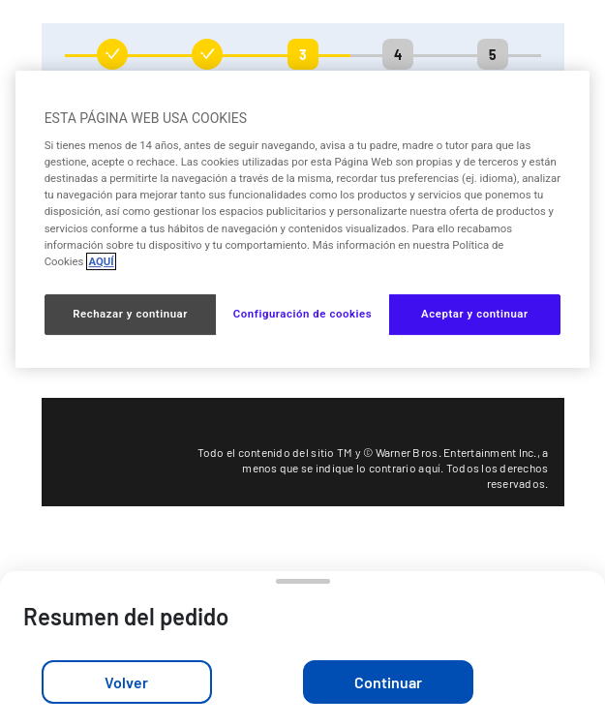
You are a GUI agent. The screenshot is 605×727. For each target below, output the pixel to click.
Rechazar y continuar (130, 313)
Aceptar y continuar (475, 313)
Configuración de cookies (302, 313)
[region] (302, 219)
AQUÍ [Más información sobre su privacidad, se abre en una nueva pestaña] (100, 261)
